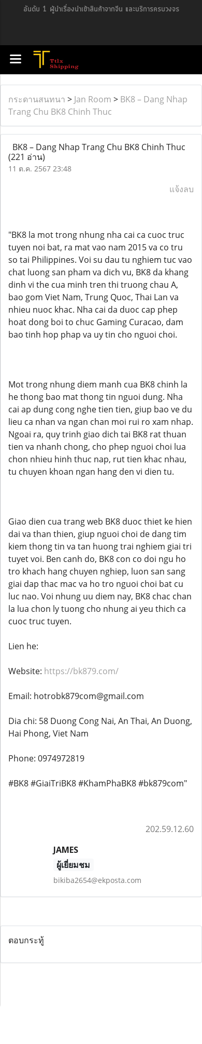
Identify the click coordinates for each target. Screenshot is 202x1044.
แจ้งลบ (181, 189)
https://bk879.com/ (81, 671)
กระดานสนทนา (36, 99)
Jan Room (92, 99)
